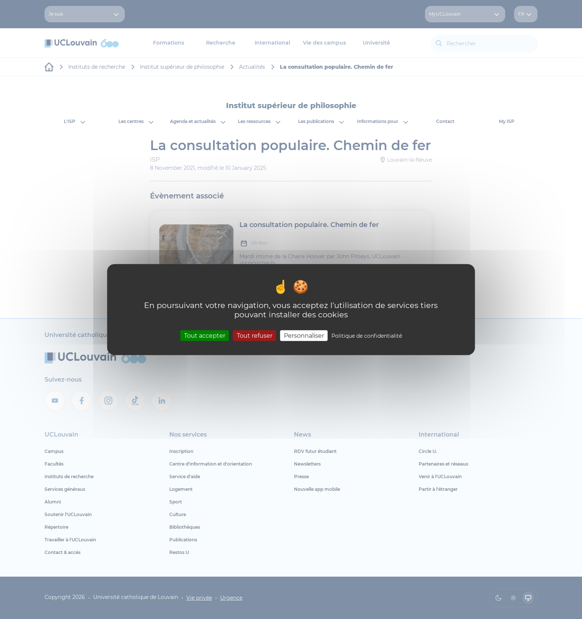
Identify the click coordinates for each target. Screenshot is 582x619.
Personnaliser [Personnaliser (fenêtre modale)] (304, 335)
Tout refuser (254, 335)
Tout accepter (204, 335)
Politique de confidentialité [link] (366, 335)
